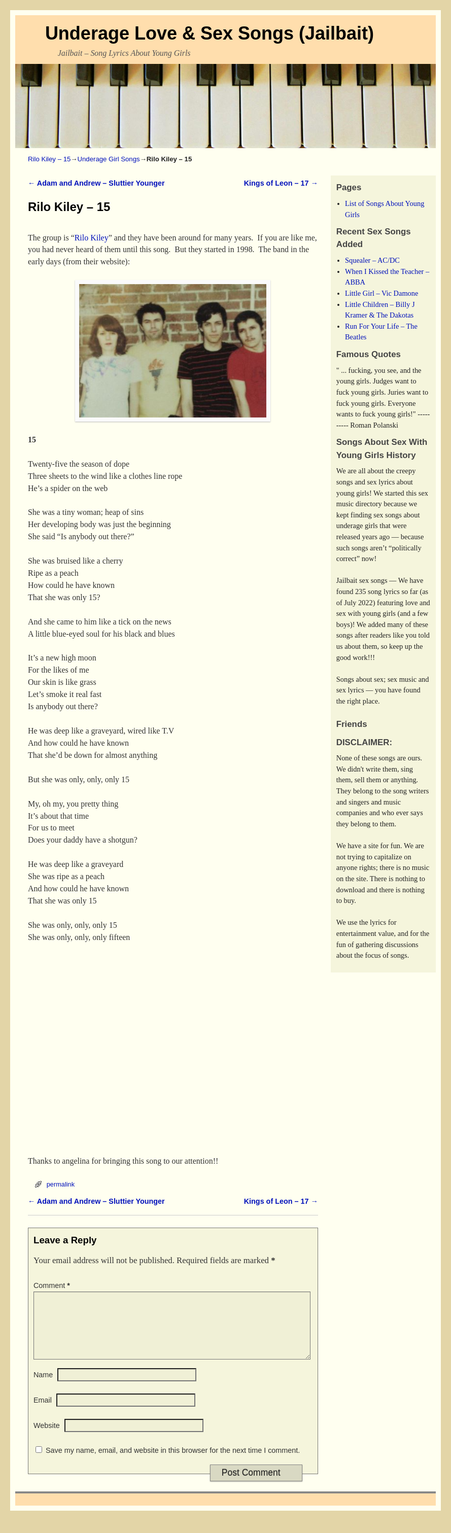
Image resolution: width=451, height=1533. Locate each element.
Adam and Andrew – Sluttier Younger (96, 183)
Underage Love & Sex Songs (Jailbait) (209, 33)
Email (42, 1412)
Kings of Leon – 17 (281, 183)
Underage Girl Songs (108, 159)
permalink (61, 1184)
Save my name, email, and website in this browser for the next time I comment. (173, 1462)
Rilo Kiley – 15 (49, 159)
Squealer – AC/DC (372, 260)
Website (46, 1438)
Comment (52, 1285)
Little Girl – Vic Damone (381, 293)
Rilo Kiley (92, 237)
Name (43, 1387)
